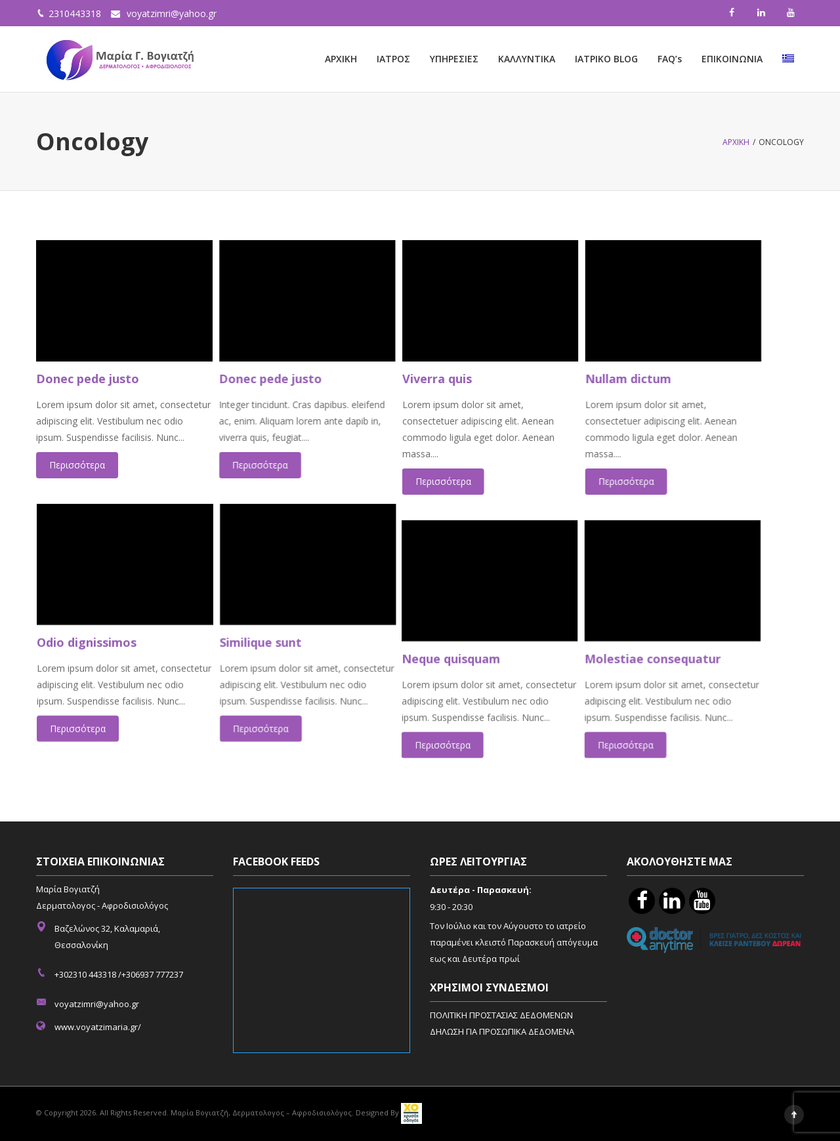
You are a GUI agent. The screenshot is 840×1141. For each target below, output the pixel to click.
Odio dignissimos (86, 636)
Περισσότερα (77, 465)
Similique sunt (273, 636)
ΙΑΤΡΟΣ (393, 58)
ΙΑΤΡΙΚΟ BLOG (606, 58)
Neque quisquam (478, 652)
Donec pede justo (87, 378)
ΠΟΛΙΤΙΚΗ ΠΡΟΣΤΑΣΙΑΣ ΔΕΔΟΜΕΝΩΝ (501, 1015)
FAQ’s (670, 58)
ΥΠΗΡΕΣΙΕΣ (454, 58)
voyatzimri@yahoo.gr (172, 13)
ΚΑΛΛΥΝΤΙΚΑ (526, 58)
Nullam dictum (668, 378)
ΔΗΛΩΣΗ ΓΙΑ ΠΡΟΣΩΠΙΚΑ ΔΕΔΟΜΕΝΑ (502, 1031)
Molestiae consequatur (693, 652)
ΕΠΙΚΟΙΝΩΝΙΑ (732, 58)
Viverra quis (463, 378)
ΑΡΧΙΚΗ (341, 58)
